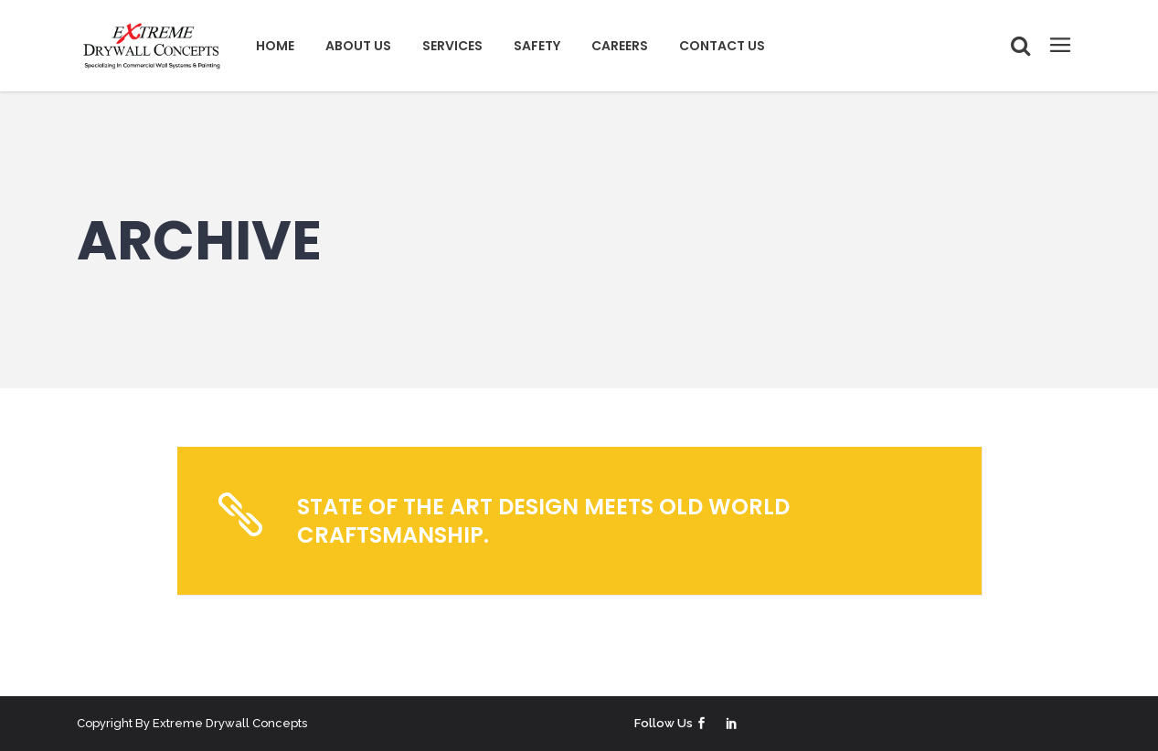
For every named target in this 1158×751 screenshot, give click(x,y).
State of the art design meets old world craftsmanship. (543, 521)
